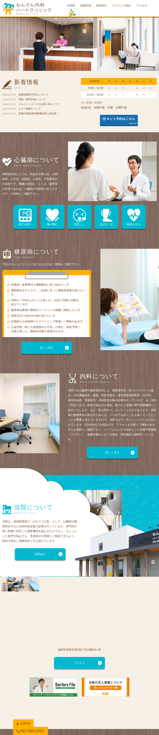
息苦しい (79, 217)
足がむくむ (106, 217)
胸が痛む (52, 217)
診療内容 (85, 5)
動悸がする (133, 217)
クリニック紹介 (121, 5)
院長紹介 (101, 5)
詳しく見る (47, 347)
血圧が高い (25, 217)
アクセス (141, 5)
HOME (71, 5)
